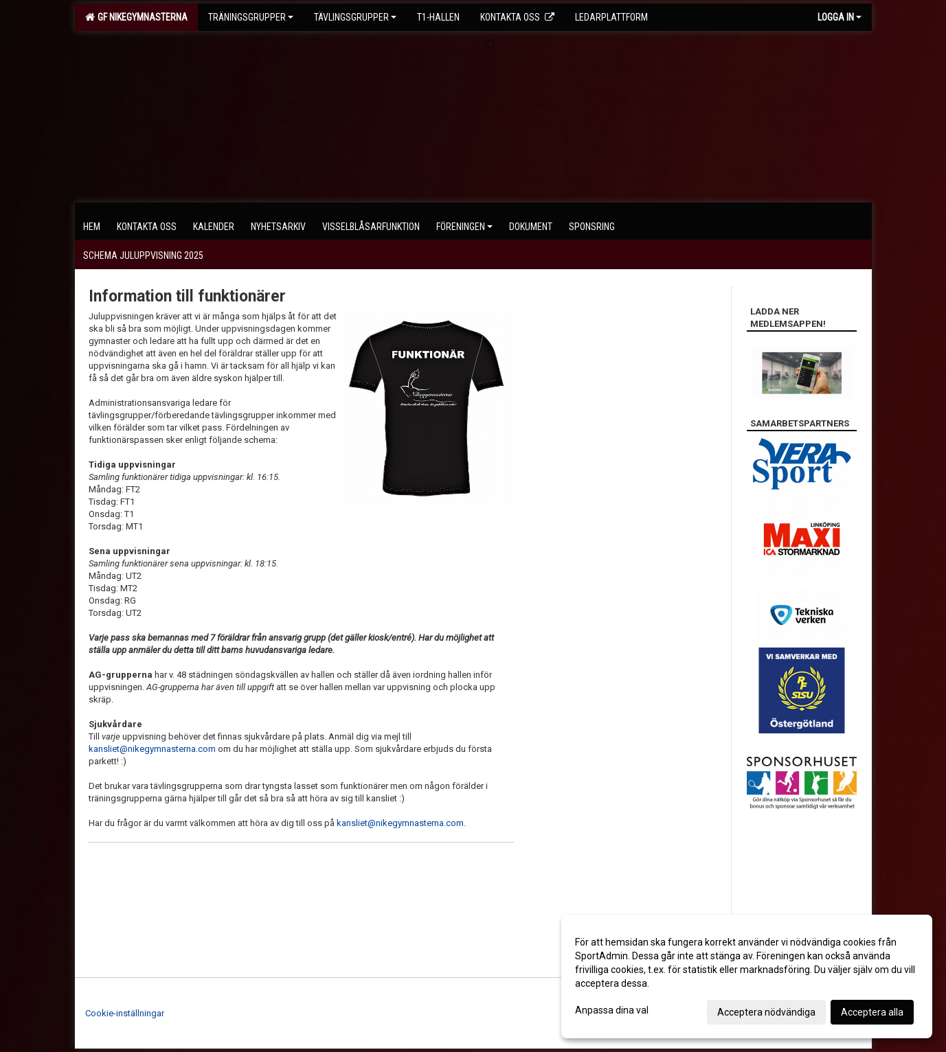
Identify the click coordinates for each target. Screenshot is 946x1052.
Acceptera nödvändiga (766, 1012)
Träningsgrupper (250, 17)
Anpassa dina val (612, 1010)
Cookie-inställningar (124, 1013)
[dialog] (746, 976)
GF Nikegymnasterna (136, 17)
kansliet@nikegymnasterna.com (152, 749)
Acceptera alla (872, 1012)
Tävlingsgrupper (355, 17)
